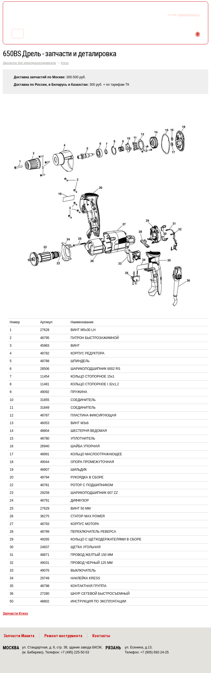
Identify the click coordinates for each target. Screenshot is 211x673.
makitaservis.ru (48, 16)
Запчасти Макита (19, 636)
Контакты (101, 636)
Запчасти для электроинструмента (29, 62)
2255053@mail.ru (189, 14)
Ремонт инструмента (63, 636)
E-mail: (173, 14)
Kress (65, 62)
